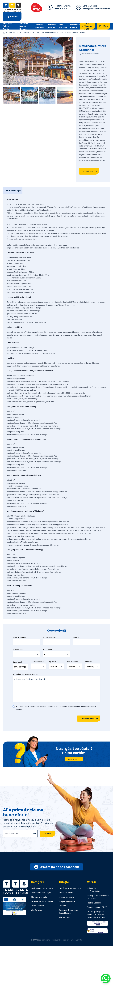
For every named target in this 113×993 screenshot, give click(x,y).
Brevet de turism (66, 893)
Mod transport (72, 662)
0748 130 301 (60, 9)
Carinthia (35, 32)
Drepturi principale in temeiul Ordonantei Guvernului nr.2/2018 (96, 914)
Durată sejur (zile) (37, 662)
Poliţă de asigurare (67, 901)
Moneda (88, 662)
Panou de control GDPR (97, 907)
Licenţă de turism (66, 897)
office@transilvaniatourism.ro (96, 9)
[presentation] (31, 718)
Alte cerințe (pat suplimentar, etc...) (25, 674)
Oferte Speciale (37, 906)
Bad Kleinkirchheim (50, 32)
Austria (26, 32)
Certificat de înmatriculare (70, 888)
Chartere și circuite (39, 897)
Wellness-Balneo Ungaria (23, 26)
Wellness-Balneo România (7, 26)
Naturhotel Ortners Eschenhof (72, 32)
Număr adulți (17, 649)
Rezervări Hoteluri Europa (42, 901)
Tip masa (52, 662)
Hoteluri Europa (14, 32)
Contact (62, 906)
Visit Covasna (36, 910)
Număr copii (47, 649)
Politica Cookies (94, 903)
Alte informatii (65, 917)
